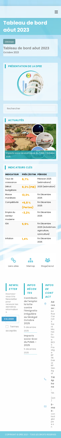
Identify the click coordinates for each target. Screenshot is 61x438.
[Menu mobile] (56, 12)
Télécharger (9, 42)
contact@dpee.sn (53, 420)
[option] (30, 141)
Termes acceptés (12, 328)
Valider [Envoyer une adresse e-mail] (9, 319)
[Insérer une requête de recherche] (30, 108)
